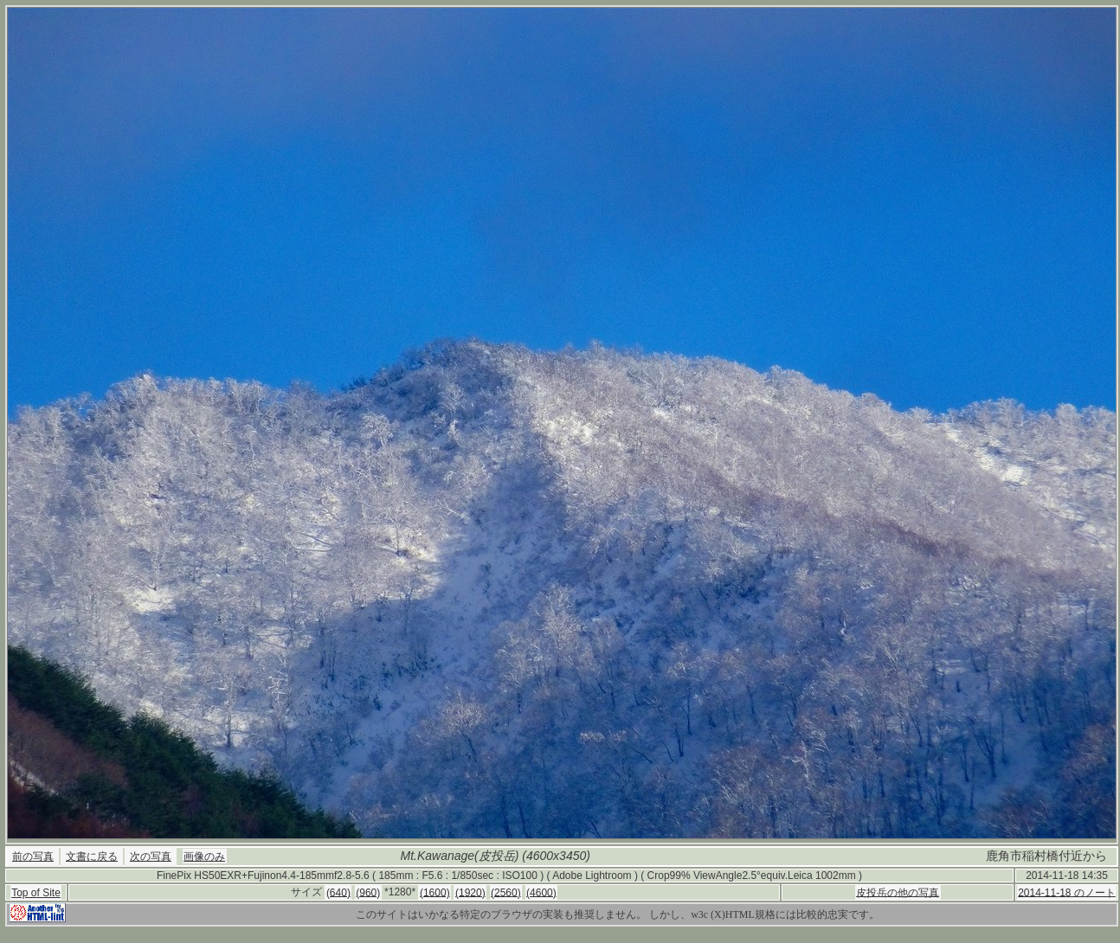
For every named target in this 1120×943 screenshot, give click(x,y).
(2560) (506, 892)
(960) (368, 892)
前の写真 (33, 856)
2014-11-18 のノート (1067, 892)
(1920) (470, 892)
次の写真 (150, 856)
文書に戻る (92, 856)
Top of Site (36, 893)
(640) (338, 892)
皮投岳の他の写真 (897, 892)
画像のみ (204, 856)
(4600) (541, 892)
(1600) (435, 892)
